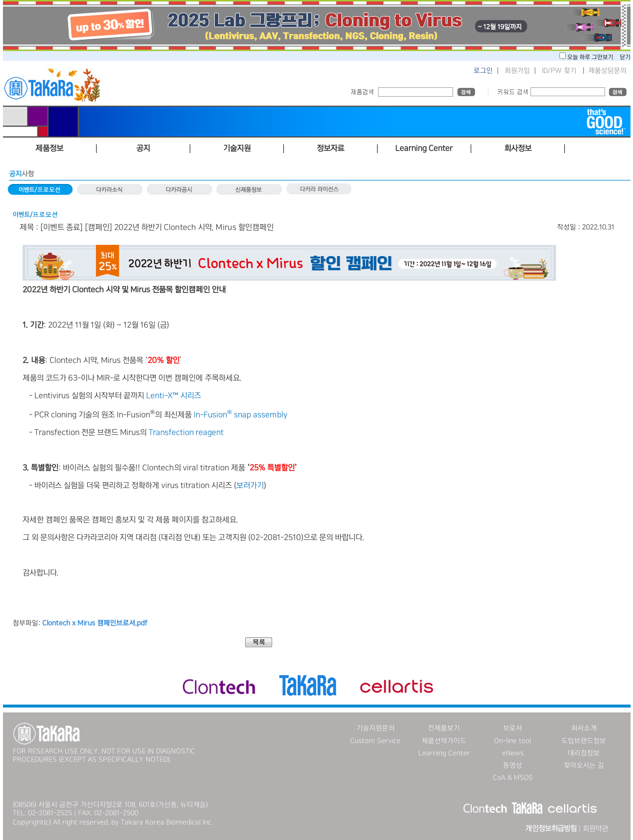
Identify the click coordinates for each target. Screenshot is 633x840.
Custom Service (375, 741)
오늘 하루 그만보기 (591, 57)
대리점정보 (584, 753)
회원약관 (595, 829)
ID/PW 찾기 (559, 71)
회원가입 (517, 71)
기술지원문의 (375, 728)
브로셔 (512, 728)
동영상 (512, 765)
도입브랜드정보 (583, 741)
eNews (513, 753)
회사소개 (584, 728)
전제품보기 (444, 728)
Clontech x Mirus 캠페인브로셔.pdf (94, 623)
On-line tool (512, 741)
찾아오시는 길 (584, 765)
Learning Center (444, 753)
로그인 (483, 71)
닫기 (625, 57)
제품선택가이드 (444, 741)
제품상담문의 (607, 71)
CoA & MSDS (513, 778)
